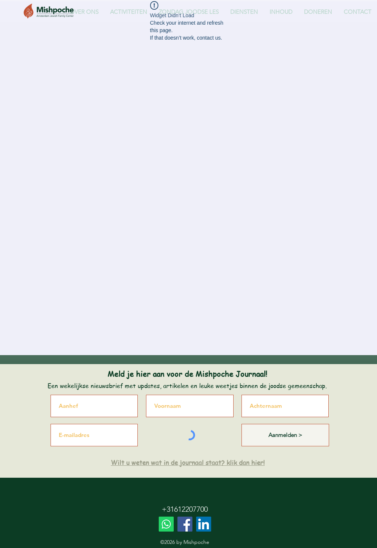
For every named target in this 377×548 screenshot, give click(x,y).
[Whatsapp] (166, 524)
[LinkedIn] (203, 524)
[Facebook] (184, 524)
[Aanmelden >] (285, 435)
